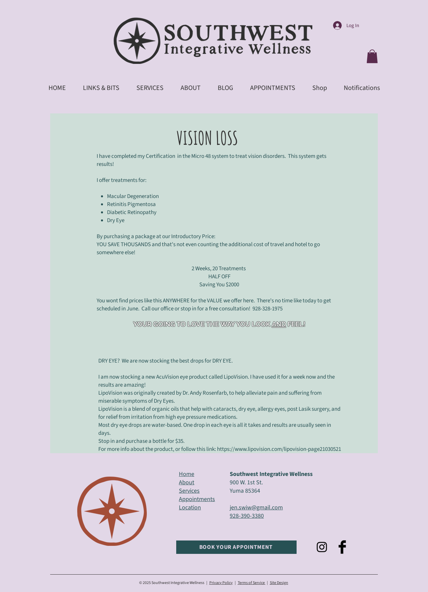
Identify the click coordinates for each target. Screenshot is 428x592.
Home (186, 474)
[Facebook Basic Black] (342, 547)
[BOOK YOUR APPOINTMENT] (236, 547)
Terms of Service (251, 583)
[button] (372, 56)
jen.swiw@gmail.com (256, 507)
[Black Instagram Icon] (322, 547)
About (186, 482)
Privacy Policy (221, 583)
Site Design (279, 583)
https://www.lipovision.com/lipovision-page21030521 (279, 449)
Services (189, 491)
